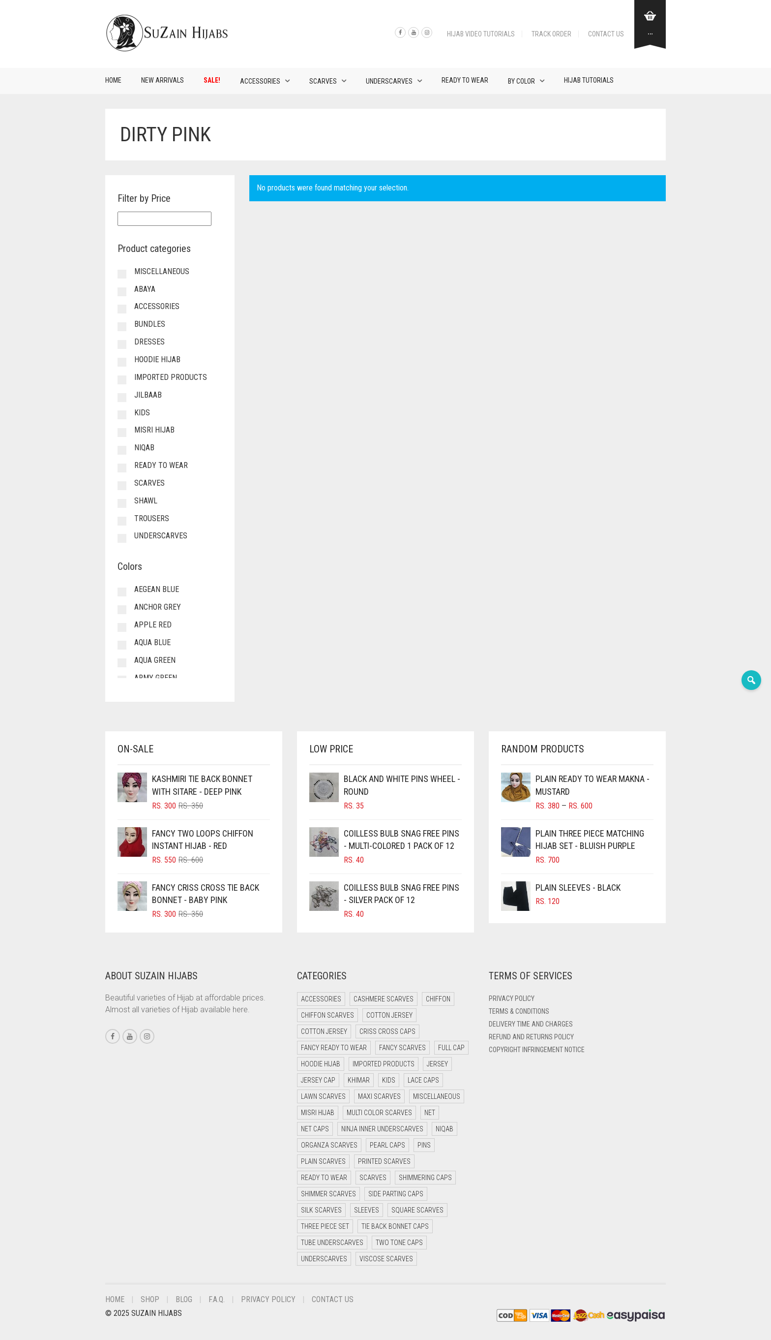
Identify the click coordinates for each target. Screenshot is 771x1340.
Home (113, 80)
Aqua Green (155, 660)
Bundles (149, 324)
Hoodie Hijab (157, 359)
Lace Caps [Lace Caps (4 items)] (423, 1080)
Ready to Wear (465, 80)
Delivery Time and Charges (531, 1024)
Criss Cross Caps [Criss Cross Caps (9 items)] (387, 1031)
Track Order (551, 34)
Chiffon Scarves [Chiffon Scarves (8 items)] (327, 1015)
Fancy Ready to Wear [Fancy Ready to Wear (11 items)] (334, 1048)
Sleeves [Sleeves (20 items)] (366, 1210)
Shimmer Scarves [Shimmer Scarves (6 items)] (328, 1194)
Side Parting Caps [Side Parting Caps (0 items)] (395, 1194)
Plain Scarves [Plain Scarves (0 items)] (323, 1161)
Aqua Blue (152, 642)
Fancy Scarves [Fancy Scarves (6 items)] (402, 1048)
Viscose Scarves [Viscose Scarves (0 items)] (386, 1259)
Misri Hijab (154, 430)
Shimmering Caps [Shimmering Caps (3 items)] (425, 1178)
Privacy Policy (511, 998)
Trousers (151, 518)
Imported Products (170, 377)
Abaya (144, 289)
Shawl (145, 500)
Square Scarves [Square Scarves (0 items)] (417, 1210)
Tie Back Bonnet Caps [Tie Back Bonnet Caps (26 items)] (395, 1226)
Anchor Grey (157, 607)
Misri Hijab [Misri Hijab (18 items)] (317, 1113)
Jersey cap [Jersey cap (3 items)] (318, 1080)
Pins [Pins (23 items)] (424, 1145)
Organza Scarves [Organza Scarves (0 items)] (329, 1145)
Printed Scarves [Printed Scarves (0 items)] (384, 1161)
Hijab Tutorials (589, 80)
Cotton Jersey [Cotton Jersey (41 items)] (389, 1015)
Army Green (155, 678)
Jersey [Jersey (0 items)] (437, 1064)
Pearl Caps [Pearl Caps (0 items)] (387, 1145)
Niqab (144, 447)
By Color (521, 81)
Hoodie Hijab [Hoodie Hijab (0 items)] (320, 1064)
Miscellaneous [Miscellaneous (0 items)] (436, 1096)
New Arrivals (162, 80)
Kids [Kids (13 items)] (388, 1080)
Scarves (323, 81)
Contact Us (606, 34)
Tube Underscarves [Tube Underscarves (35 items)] (332, 1243)
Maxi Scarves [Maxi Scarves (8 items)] (379, 1096)
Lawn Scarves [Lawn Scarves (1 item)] (323, 1096)
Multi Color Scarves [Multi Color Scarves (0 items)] (379, 1113)
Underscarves (389, 81)
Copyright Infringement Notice (537, 1050)
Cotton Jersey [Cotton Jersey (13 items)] (324, 1031)
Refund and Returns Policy (531, 1037)
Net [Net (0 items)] (429, 1113)
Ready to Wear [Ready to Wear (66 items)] (324, 1178)
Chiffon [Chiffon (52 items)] (438, 999)
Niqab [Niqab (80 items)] (444, 1129)
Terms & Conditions (519, 1011)
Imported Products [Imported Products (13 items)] (384, 1064)
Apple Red (153, 624)
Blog (184, 1299)
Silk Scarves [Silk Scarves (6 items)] (321, 1210)
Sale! (212, 80)
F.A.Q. (216, 1299)
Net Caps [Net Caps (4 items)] (315, 1129)
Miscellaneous (161, 271)
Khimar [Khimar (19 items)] (359, 1080)
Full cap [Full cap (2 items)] (451, 1048)
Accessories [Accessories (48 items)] (321, 999)
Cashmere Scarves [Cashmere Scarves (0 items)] (384, 999)
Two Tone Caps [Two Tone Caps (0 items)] (399, 1243)
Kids (142, 412)
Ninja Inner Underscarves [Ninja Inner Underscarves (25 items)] (382, 1129)
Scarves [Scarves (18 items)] (372, 1178)
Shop (150, 1299)
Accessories (260, 81)
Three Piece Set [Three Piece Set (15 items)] (325, 1226)
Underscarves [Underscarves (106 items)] (324, 1259)
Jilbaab (148, 395)
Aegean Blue (156, 589)
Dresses (149, 341)
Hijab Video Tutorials (481, 34)
